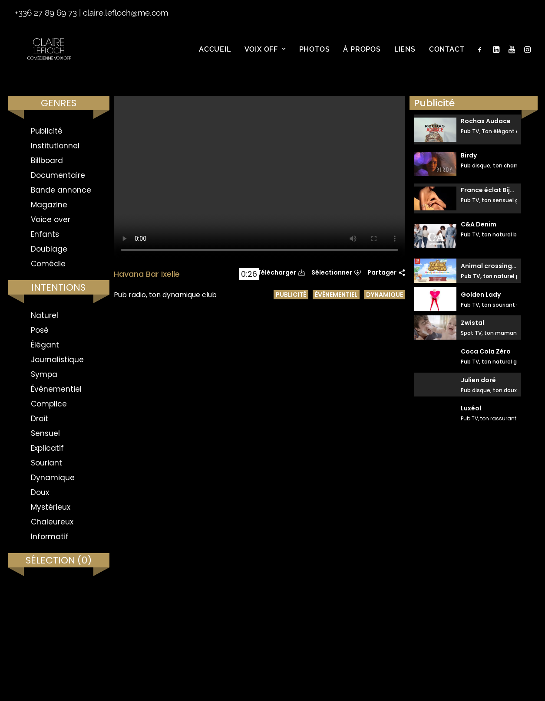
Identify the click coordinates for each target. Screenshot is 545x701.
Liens (405, 56)
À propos (361, 56)
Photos (314, 56)
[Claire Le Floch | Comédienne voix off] (50, 56)
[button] (482, 56)
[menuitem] (215, 56)
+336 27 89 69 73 (46, 12)
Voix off (265, 56)
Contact (447, 56)
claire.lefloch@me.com (125, 12)
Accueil (215, 56)
